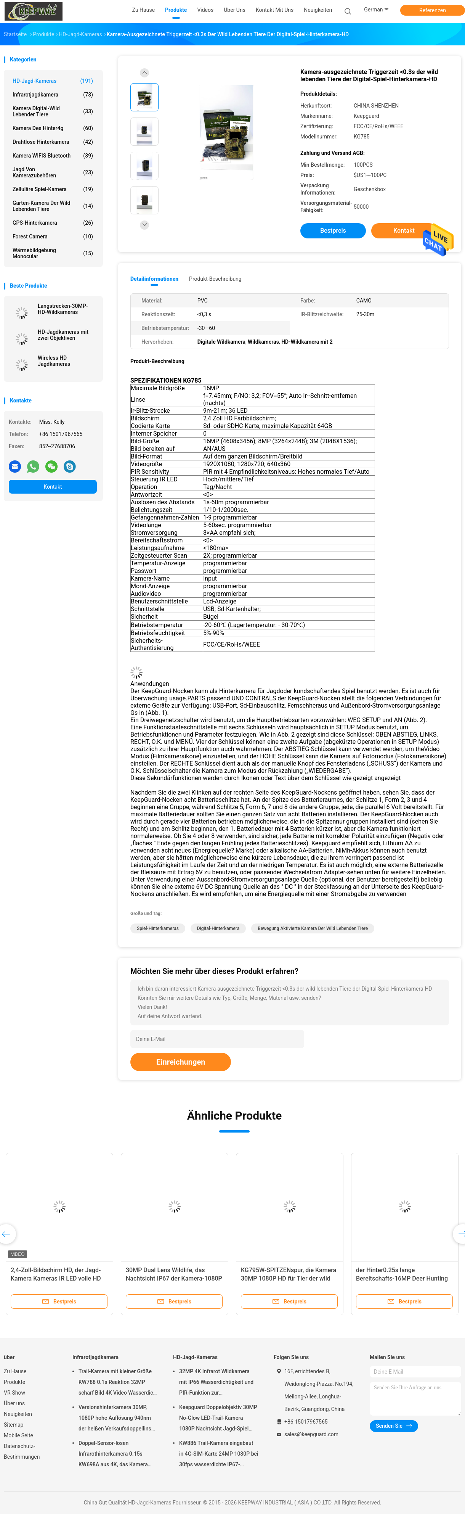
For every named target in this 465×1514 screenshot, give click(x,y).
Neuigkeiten (18, 1414)
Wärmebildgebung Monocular (53, 253)
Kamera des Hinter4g (53, 128)
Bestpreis (333, 230)
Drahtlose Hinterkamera (53, 142)
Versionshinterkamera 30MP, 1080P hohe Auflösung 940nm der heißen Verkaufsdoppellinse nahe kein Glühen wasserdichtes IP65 (117, 1419)
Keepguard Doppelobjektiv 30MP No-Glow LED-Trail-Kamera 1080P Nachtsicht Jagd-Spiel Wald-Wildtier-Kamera (218, 1419)
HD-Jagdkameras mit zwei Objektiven (63, 335)
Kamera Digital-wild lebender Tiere (53, 111)
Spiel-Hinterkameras (158, 928)
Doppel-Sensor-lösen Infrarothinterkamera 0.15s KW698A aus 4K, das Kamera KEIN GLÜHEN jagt (113, 1455)
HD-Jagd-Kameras (53, 81)
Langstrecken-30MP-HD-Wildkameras (63, 309)
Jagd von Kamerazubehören (53, 172)
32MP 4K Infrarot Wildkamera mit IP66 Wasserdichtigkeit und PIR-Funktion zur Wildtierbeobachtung (216, 1383)
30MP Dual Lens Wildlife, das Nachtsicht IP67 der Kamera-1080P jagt (174, 1278)
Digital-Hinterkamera (218, 928)
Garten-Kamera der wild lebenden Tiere (53, 206)
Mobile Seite (18, 1435)
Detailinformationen (154, 279)
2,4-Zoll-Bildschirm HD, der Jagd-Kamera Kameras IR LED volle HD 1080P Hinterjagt (56, 1278)
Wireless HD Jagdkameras (54, 361)
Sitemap (13, 1425)
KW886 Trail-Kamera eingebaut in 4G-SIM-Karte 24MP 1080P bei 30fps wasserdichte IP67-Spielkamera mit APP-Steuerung (218, 1455)
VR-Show (14, 1393)
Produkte (14, 1382)
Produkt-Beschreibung (215, 279)
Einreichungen (180, 1062)
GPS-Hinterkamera (53, 223)
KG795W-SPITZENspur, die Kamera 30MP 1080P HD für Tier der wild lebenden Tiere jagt (288, 1278)
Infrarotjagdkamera (53, 94)
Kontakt (52, 487)
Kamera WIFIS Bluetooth (53, 155)
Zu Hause (15, 1371)
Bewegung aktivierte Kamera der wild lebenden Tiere (313, 928)
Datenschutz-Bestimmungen (22, 1451)
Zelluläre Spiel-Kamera (53, 189)
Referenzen (432, 10)
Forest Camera (53, 236)
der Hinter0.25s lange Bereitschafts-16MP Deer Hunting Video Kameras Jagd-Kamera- (402, 1278)
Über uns (14, 1403)
